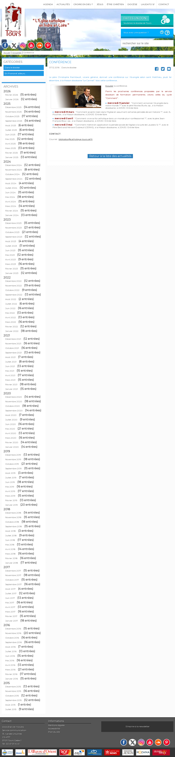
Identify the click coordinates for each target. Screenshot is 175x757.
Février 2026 (11, 94)
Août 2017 (10, 589)
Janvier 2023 (11, 273)
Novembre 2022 (13, 285)
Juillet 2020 (11, 419)
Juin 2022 (10, 308)
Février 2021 (11, 384)
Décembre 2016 (13, 628)
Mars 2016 (10, 669)
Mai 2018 (9, 544)
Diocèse (132, 4)
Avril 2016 (10, 665)
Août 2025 (10, 125)
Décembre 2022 (13, 281)
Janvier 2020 (12, 447)
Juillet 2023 (11, 246)
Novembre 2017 (13, 575)
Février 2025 (11, 152)
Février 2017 (11, 616)
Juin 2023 (10, 250)
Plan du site (54, 732)
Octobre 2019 (12, 464)
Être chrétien (115, 4)
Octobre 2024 (12, 174)
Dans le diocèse (12, 67)
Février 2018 (11, 558)
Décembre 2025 (13, 107)
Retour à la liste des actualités (110, 156)
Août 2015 (10, 704)
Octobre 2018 (12, 522)
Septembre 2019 (13, 468)
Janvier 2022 (11, 331)
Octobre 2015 (12, 695)
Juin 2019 (10, 482)
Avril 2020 (10, 433)
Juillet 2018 (11, 535)
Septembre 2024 (13, 178)
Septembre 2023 (13, 236)
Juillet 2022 (11, 303)
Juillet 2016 (10, 651)
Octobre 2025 (12, 116)
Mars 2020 (10, 438)
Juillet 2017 (10, 593)
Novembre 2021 (13, 343)
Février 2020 (11, 442)
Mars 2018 (10, 553)
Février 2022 (11, 326)
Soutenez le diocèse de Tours (137, 23)
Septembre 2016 (13, 642)
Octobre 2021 (12, 348)
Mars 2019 (10, 495)
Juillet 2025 (11, 130)
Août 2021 (10, 357)
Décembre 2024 (13, 165)
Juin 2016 (10, 656)
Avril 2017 (10, 607)
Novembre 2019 (13, 459)
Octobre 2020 (12, 406)
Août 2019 (10, 473)
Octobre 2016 (12, 637)
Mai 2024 (10, 197)
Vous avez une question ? (136, 32)
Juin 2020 (10, 424)
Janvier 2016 (11, 678)
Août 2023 (10, 241)
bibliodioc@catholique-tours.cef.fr (76, 139)
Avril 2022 (10, 317)
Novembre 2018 (13, 517)
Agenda (48, 4)
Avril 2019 (10, 491)
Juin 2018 (10, 540)
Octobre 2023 (12, 232)
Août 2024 (10, 183)
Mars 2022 (10, 322)
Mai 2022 (10, 313)
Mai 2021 (9, 370)
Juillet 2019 (10, 477)
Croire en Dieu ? (83, 4)
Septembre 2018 (13, 526)
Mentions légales (56, 725)
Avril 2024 (10, 201)
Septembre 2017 (13, 584)
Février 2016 (11, 674)
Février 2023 (11, 268)
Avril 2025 (10, 143)
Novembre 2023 (13, 227)
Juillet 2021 (10, 361)
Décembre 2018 (13, 512)
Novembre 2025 (13, 111)
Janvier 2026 (11, 99)
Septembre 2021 (13, 352)
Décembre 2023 (13, 223)
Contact (163, 4)
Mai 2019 (9, 486)
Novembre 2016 (13, 633)
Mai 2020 (10, 428)
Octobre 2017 (12, 579)
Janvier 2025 (11, 157)
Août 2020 (10, 415)
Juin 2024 (10, 192)
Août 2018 (10, 531)
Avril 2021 (10, 375)
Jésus (100, 4)
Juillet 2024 (11, 188)
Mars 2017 (10, 611)
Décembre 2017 (13, 570)
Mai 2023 (10, 255)
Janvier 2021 (11, 389)
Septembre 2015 (13, 700)
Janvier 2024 (12, 215)
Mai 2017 (9, 602)
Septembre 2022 (13, 294)
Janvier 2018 (11, 562)
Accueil (7, 53)
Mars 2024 (10, 206)
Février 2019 (11, 500)
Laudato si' (148, 4)
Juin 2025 (10, 134)
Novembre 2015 (13, 691)
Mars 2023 (10, 264)
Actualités (63, 4)
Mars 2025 (10, 148)
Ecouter (109, 86)
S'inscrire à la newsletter (138, 726)
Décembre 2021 (13, 339)
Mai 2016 (9, 660)
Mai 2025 (10, 139)
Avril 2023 (10, 259)
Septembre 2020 (14, 410)
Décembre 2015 (13, 686)
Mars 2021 (10, 380)
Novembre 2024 (13, 169)
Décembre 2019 (13, 454)
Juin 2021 (10, 366)
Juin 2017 (10, 598)
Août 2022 (10, 299)
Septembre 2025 (13, 121)
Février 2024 (11, 210)
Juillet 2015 (10, 709)
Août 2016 (10, 647)
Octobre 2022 (12, 290)
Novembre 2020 (13, 401)
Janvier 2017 (11, 620)
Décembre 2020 (13, 397)
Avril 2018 (10, 549)
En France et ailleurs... (15, 73)
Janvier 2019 (11, 505)
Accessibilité (54, 728)
